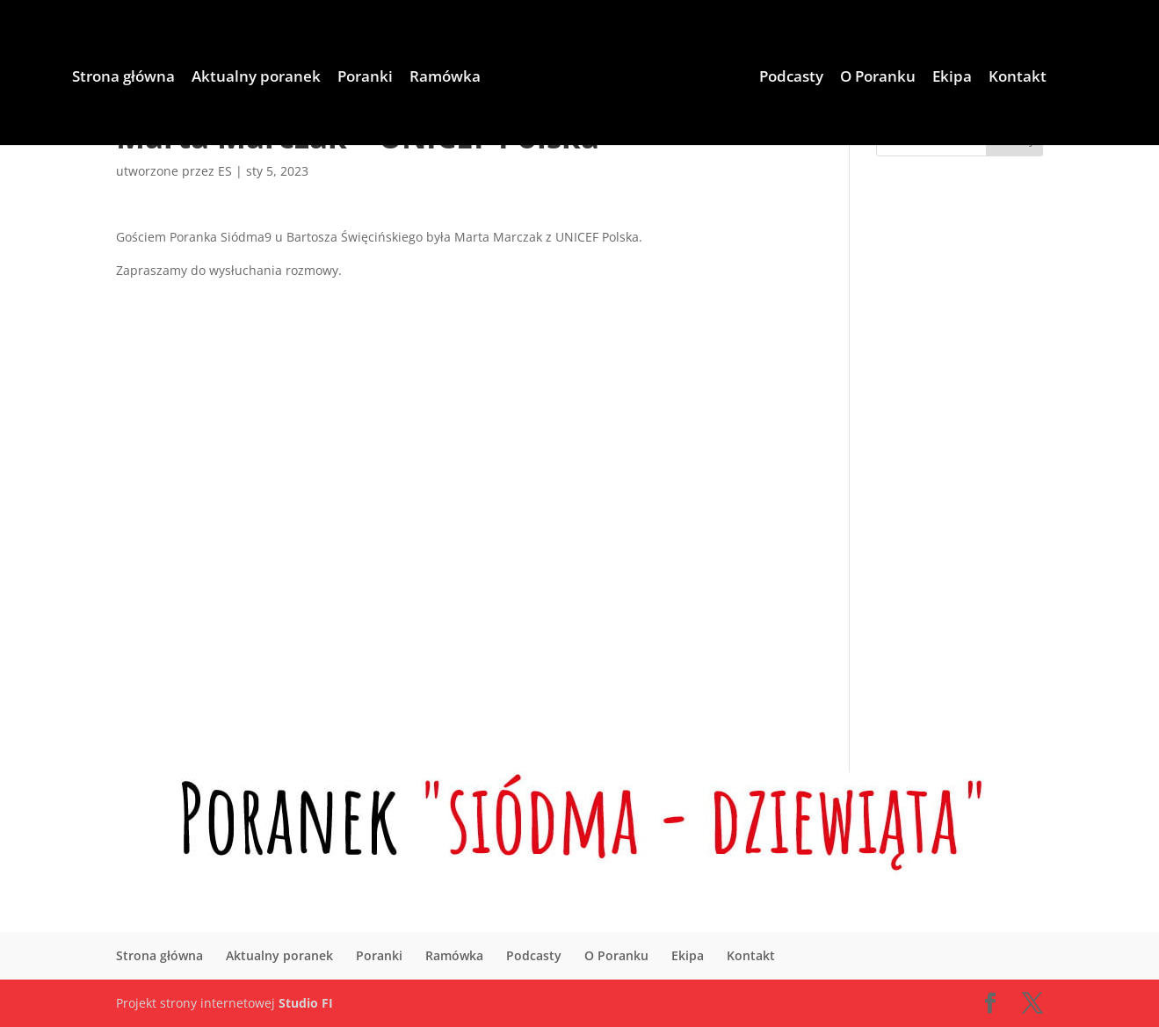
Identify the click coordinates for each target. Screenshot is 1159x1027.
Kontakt (1018, 78)
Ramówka (445, 78)
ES (225, 171)
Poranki (365, 78)
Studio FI (306, 1002)
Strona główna (123, 78)
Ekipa (952, 78)
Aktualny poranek (256, 78)
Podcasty (791, 78)
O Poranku (878, 78)
